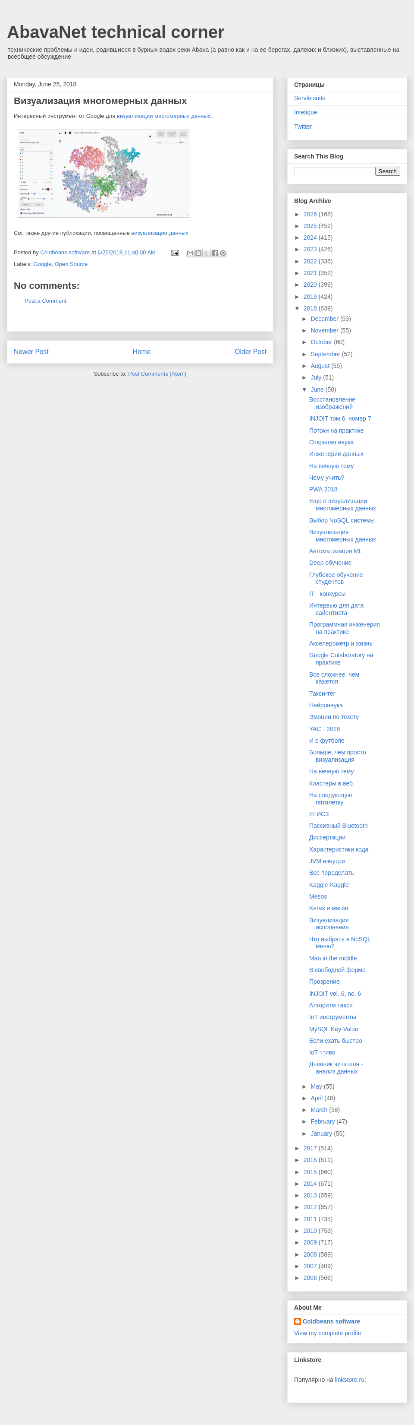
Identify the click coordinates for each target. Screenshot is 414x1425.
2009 (311, 1242)
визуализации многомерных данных (163, 116)
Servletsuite (310, 98)
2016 (311, 1159)
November (325, 330)
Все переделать (331, 872)
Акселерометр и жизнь (341, 643)
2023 (311, 249)
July (316, 377)
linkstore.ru (349, 1379)
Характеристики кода (338, 849)
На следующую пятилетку (330, 799)
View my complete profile (327, 1333)
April (317, 1098)
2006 (311, 1277)
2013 (311, 1195)
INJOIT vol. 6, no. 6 (335, 993)
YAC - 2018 (324, 728)
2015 (311, 1171)
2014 (311, 1183)
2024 (311, 237)
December (325, 318)
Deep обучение (330, 562)
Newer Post (31, 351)
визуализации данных (160, 233)
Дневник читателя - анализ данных (336, 1068)
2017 (311, 1148)
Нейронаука (326, 705)
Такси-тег (322, 693)
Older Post (251, 351)
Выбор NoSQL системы (342, 520)
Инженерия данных (336, 453)
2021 (311, 272)
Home (142, 351)
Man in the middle (333, 958)
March (319, 1109)
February (323, 1121)
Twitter (303, 126)
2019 (311, 296)
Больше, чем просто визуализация (337, 756)
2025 (311, 225)
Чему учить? (326, 477)
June (317, 389)
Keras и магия (328, 908)
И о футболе (327, 740)
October (322, 342)
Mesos (318, 896)
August (320, 365)
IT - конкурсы (327, 593)
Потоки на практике (336, 430)
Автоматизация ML (335, 551)
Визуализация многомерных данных (342, 536)
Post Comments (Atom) (157, 373)
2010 (311, 1230)
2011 (311, 1219)
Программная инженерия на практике (344, 628)
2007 (311, 1266)
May (316, 1086)
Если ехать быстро (335, 1040)
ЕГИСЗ (319, 814)
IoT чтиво (322, 1052)
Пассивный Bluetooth (338, 825)
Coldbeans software (331, 1321)
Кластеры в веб (331, 783)
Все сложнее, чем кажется (334, 678)
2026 (311, 214)
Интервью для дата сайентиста (336, 609)
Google (43, 264)
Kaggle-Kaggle (329, 884)
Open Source (71, 264)
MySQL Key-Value (333, 1029)
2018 (311, 308)
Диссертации (327, 837)
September (326, 354)
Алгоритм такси (331, 1005)
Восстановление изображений (332, 403)
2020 (311, 284)
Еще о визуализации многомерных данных (342, 504)
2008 (311, 1254)
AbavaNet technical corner (116, 31)
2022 (311, 261)
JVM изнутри (327, 861)
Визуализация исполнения (329, 924)
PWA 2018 (323, 489)
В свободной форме (337, 969)
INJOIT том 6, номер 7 (340, 418)
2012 (311, 1206)
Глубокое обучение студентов (336, 578)
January (322, 1133)
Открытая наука (331, 442)
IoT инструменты (332, 1016)
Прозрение (324, 981)
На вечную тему (331, 465)
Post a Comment (45, 301)
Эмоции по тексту (334, 716)
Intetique (305, 112)
